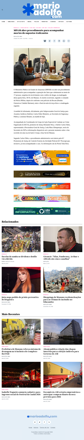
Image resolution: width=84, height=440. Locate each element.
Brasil (30, 21)
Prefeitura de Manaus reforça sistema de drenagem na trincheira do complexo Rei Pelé (21, 353)
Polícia (36, 21)
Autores (69, 21)
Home (3, 21)
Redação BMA (18, 38)
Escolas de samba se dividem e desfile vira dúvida (19, 259)
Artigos (61, 21)
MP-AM (44, 29)
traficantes (24, 29)
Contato (52, 427)
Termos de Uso (44, 427)
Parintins (45, 21)
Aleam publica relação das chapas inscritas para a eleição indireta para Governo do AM (61, 353)
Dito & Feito (21, 21)
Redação (46, 263)
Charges (53, 21)
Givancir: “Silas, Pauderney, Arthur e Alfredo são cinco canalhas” (61, 259)
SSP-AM (32, 29)
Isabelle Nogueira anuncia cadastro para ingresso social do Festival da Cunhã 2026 (21, 395)
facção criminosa (54, 29)
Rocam (38, 29)
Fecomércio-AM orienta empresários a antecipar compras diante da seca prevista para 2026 (61, 396)
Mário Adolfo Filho (8, 263)
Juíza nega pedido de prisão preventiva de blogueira (20, 300)
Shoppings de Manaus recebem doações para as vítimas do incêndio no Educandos (62, 301)
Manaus (16, 29)
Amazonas (11, 21)
